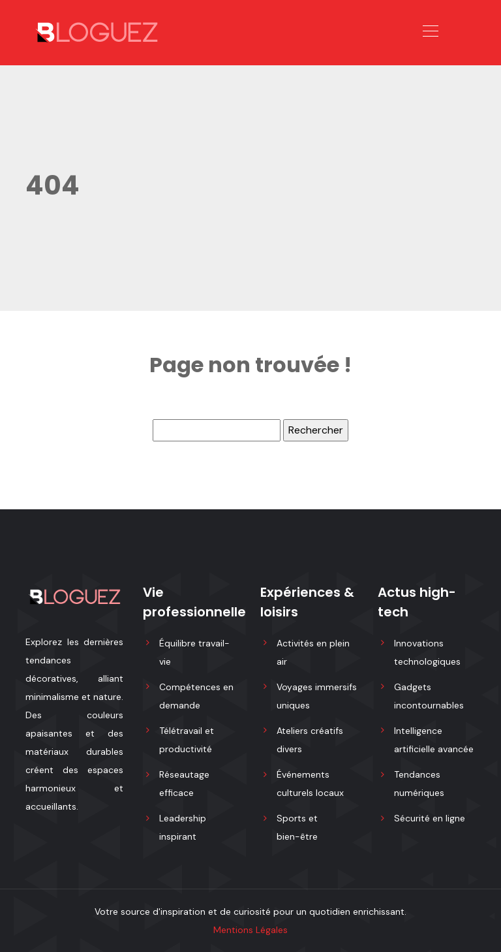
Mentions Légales (250, 930)
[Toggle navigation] (430, 32)
